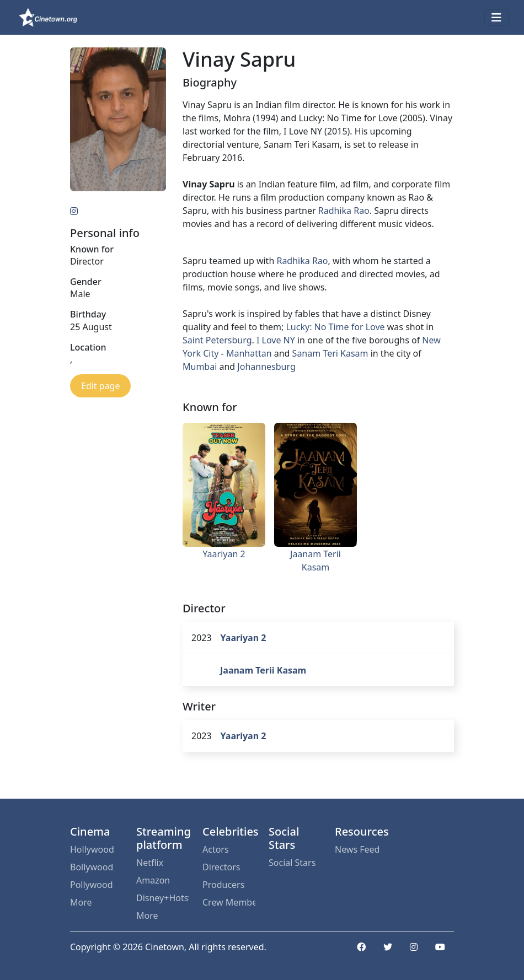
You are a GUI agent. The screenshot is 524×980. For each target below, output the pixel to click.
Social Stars (292, 863)
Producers (223, 885)
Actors (215, 849)
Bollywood (91, 867)
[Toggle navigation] (496, 17)
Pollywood (91, 885)
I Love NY (275, 340)
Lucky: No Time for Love (335, 327)
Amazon (153, 880)
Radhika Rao (344, 210)
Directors (221, 867)
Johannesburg (266, 366)
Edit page (100, 386)
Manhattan (249, 353)
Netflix (149, 863)
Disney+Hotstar (162, 898)
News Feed (357, 849)
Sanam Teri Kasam (330, 353)
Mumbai (200, 366)
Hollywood (92, 849)
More (81, 902)
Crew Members (228, 902)
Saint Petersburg (217, 340)
